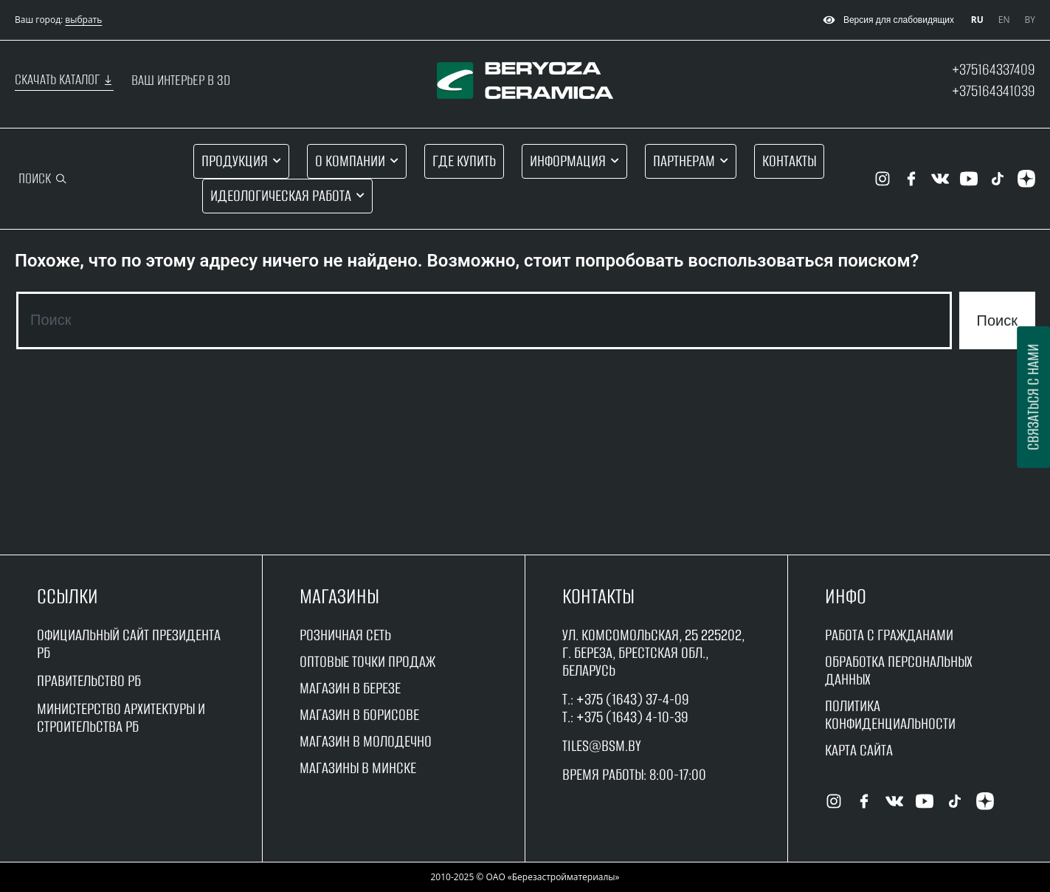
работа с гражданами (889, 634)
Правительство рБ (89, 680)
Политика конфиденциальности (890, 714)
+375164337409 (993, 69)
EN (1004, 19)
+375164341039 (993, 90)
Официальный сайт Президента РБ (129, 643)
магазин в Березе (350, 688)
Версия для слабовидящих (886, 20)
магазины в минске (358, 767)
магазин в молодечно (366, 741)
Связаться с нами (1032, 397)
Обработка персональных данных (899, 670)
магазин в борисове (359, 714)
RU (977, 19)
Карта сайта (859, 750)
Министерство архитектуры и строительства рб (121, 717)
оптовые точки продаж (367, 661)
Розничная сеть (345, 634)
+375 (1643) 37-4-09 (632, 699)
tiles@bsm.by (601, 745)
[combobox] (484, 320)
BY (1030, 19)
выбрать (83, 19)
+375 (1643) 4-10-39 (632, 716)
